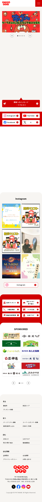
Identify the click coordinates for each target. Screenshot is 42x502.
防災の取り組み (8, 443)
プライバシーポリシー (10, 459)
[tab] (17, 35)
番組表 (5, 406)
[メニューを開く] (38, 3)
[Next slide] (30, 36)
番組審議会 (26, 443)
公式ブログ (26, 439)
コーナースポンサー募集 (30, 422)
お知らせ (6, 439)
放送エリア (26, 406)
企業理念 (6, 455)
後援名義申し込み (8, 426)
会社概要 (25, 455)
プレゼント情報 (8, 409)
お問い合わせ (27, 459)
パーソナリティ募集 (9, 422)
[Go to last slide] (12, 36)
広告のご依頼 (27, 426)
